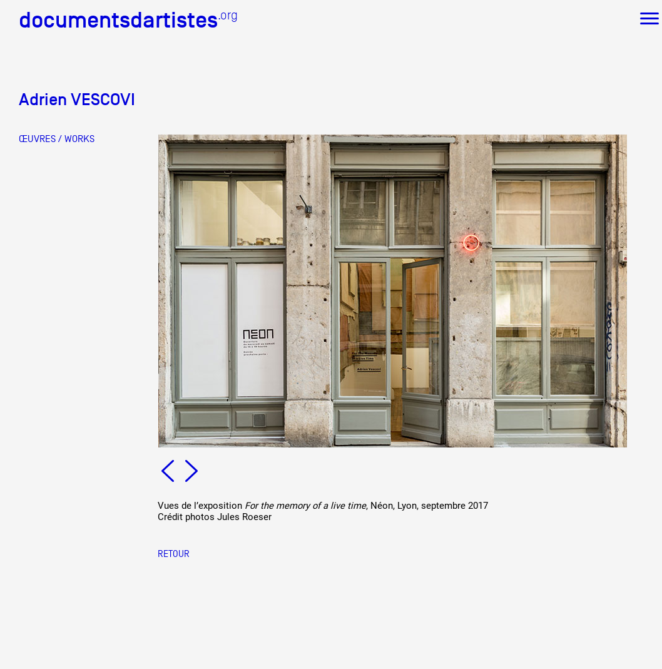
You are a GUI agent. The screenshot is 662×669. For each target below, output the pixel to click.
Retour (174, 553)
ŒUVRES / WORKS (56, 139)
